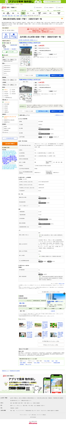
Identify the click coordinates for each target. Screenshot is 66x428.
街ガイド (38, 410)
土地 (53, 360)
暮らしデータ (28, 364)
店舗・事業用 (22, 362)
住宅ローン (43, 405)
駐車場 (34, 403)
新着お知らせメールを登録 (13, 36)
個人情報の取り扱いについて (15, 400)
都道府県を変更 (14, 45)
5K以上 (5, 73)
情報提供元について (5, 370)
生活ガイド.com (61, 283)
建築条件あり (7, 122)
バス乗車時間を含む (8, 97)
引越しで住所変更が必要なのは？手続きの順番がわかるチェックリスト (45, 334)
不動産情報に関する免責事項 (15, 370)
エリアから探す (10, 51)
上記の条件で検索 (10, 143)
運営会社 (44, 414)
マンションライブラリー (20, 410)
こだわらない (7, 102)
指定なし (6, 89)
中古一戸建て (47, 360)
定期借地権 (6, 130)
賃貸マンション (29, 403)
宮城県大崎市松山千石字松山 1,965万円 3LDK (30, 42)
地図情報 (56, 410)
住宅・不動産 (37, 362)
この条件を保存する (5, 36)
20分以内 (6, 95)
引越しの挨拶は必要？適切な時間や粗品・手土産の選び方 (60, 335)
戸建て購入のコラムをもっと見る (51, 341)
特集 (11, 410)
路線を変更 (6, 49)
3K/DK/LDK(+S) (7, 69)
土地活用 (16, 408)
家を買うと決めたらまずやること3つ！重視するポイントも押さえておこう (30, 325)
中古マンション (19, 405)
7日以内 (6, 110)
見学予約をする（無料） (42, 75)
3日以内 (6, 108)
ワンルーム (6, 75)
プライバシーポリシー (23, 414)
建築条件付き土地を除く (9, 120)
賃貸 (56, 360)
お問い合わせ (34, 414)
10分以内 (6, 93)
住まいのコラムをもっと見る (51, 344)
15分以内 (14, 93)
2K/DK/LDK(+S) (7, 67)
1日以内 (6, 106)
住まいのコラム (44, 410)
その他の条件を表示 (9, 138)
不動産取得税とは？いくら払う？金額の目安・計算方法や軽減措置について (45, 325)
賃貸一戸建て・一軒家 (22, 403)
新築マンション (13, 405)
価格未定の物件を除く (8, 61)
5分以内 (6, 91)
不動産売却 (12, 408)
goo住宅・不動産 (4, 397)
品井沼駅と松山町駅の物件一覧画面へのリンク (27, 40)
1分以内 (13, 89)
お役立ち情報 (3, 410)
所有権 (5, 126)
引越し (14, 410)
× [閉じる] (64, 293)
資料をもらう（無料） (57, 75)
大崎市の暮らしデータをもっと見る (51, 291)
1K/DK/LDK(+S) (7, 65)
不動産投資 (38, 405)
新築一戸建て (25, 405)
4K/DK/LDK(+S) (7, 71)
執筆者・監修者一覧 (51, 410)
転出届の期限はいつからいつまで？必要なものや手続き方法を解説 (29, 335)
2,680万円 (53, 311)
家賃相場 (22, 364)
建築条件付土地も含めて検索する (10, 117)
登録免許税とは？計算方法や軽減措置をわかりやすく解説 (60, 325)
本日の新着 (6, 104)
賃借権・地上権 (7, 128)
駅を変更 (14, 49)
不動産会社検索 (57, 362)
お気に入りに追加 (28, 75)
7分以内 (13, 91)
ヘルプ (29, 414)
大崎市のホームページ (59, 115)
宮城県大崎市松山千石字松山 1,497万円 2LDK (30, 79)
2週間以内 (6, 112)
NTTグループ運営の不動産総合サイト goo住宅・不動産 (12, 4)
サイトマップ (39, 414)
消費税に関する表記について (26, 400)
